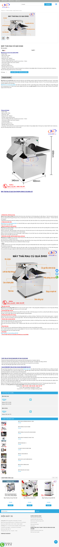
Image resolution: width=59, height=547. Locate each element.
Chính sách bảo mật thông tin (36, 517)
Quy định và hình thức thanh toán (37, 530)
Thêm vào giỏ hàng (22, 72)
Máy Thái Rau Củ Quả (17, 10)
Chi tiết (10, 505)
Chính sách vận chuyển (35, 532)
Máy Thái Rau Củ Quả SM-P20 (48, 497)
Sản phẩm (5, 0)
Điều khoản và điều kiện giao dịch (37, 520)
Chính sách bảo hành (35, 524)
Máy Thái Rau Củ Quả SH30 (29, 497)
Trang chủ (3, 10)
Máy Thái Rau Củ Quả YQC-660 (10, 497)
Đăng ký (18, 0)
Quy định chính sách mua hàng (36, 519)
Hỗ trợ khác (33, 525)
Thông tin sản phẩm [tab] (6, 77)
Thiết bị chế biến (9, 10)
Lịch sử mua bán (34, 522)
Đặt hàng (13, 72)
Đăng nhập (11, 0)
